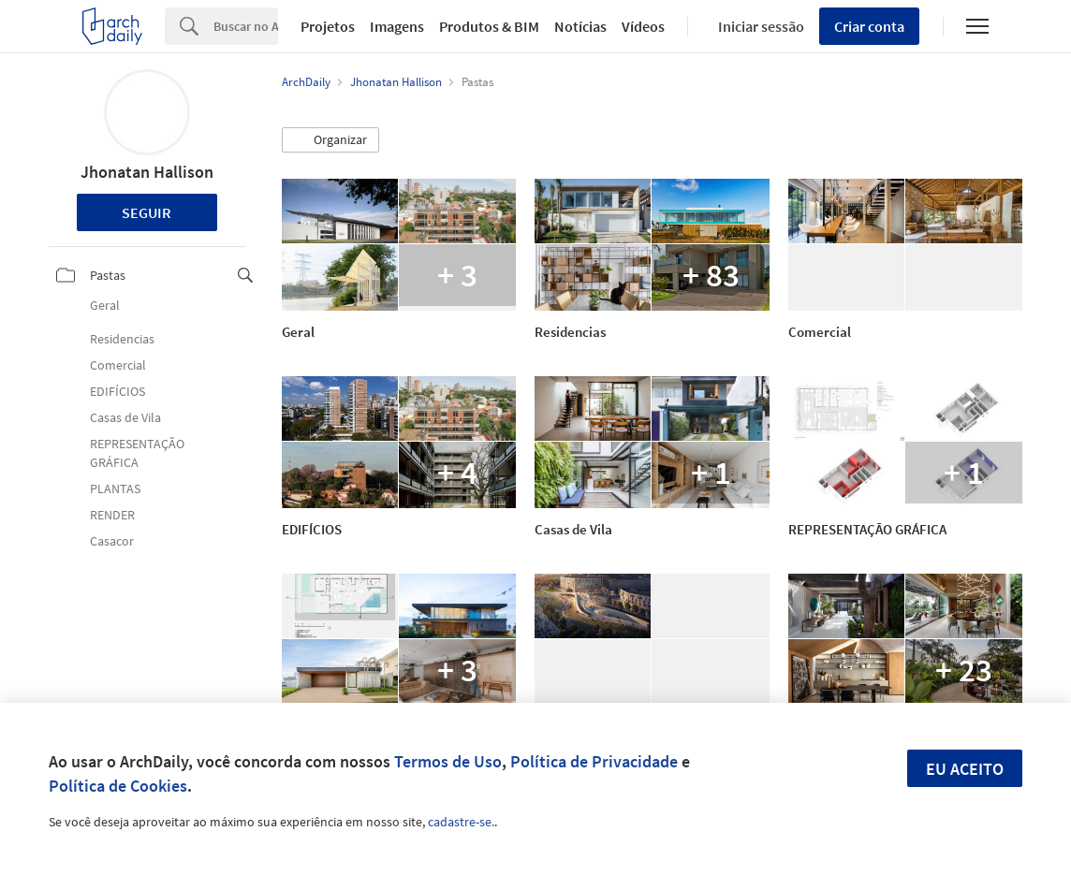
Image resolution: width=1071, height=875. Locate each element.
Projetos (328, 26)
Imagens (397, 26)
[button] (330, 140)
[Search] (245, 26)
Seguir (146, 212)
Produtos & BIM (489, 26)
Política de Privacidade (594, 761)
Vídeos (643, 26)
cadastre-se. (461, 821)
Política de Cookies (118, 785)
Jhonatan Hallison (147, 171)
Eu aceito (965, 769)
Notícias (580, 26)
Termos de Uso (448, 761)
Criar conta (869, 26)
